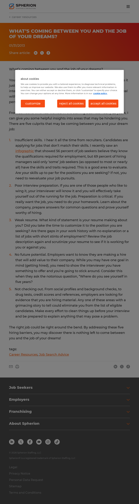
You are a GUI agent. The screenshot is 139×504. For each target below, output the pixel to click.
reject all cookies (71, 103)
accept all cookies (103, 103)
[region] (69, 92)
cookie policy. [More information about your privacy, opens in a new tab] (100, 93)
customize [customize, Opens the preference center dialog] (33, 103)
